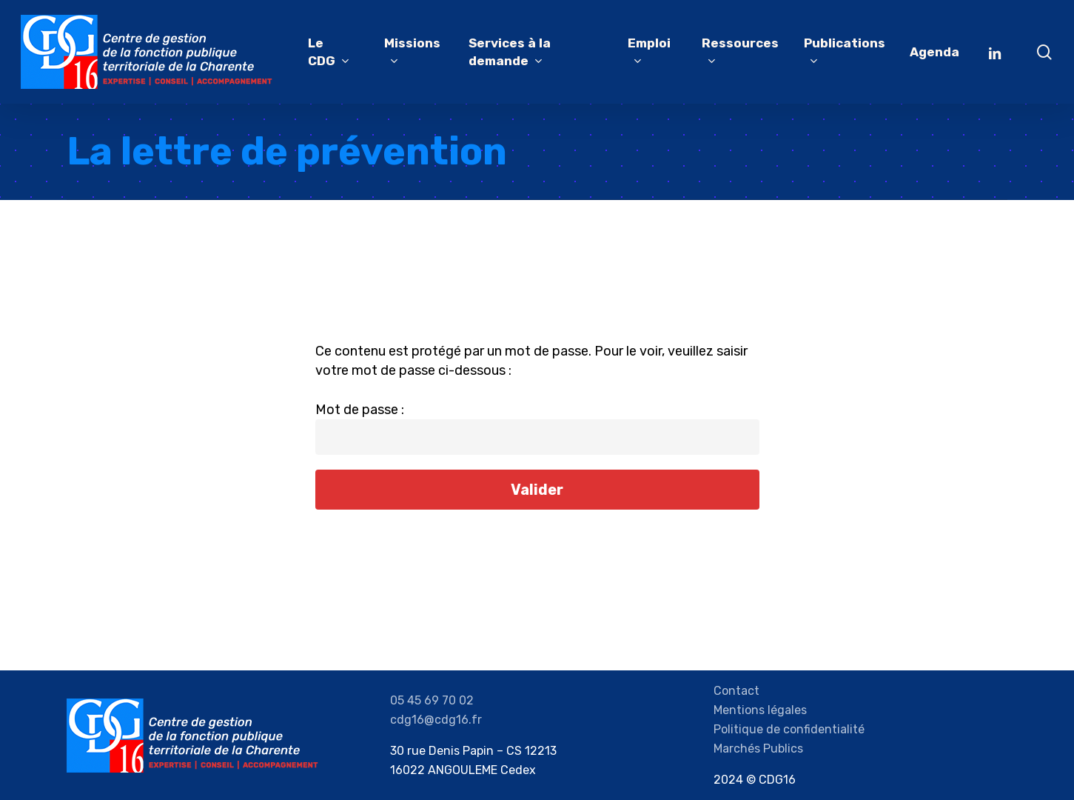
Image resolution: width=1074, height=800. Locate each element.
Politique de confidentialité (789, 729)
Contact (736, 691)
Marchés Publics (758, 748)
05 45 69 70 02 (432, 700)
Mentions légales (760, 710)
